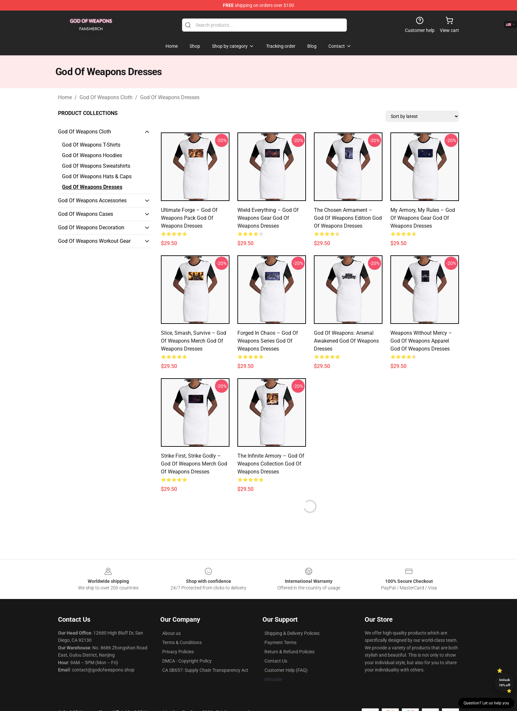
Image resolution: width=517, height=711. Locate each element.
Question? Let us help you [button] (486, 703)
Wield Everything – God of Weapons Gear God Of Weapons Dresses (268, 218)
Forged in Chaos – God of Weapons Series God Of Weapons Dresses (267, 341)
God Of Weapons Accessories (92, 200)
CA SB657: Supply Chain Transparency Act (205, 670)
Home (65, 97)
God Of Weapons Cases (85, 214)
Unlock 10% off (504, 682)
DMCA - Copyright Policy (187, 661)
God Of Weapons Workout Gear (94, 241)
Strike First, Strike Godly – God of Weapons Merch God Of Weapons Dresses (194, 464)
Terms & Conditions (182, 642)
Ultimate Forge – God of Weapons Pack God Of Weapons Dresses (189, 218)
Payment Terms (280, 642)
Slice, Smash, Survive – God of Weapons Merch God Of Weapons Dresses (193, 341)
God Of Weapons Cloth (106, 97)
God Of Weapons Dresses (169, 97)
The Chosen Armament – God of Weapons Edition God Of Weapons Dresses (348, 218)
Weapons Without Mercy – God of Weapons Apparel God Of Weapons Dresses (421, 341)
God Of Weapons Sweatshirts (96, 166)
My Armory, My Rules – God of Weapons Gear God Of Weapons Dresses (422, 218)
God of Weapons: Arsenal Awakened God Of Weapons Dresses (346, 341)
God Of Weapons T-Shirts (91, 145)
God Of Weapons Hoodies (92, 155)
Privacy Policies (178, 651)
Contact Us (275, 661)
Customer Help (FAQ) (286, 670)
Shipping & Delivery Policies (291, 633)
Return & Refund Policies (289, 651)
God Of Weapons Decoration (91, 227)
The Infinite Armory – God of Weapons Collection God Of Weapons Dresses (270, 464)
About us (171, 633)
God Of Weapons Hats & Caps (97, 176)
